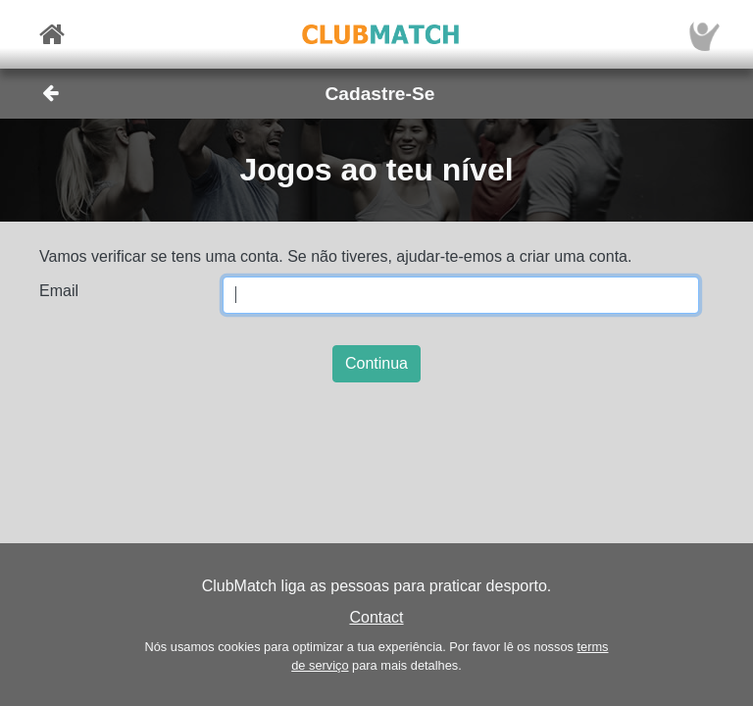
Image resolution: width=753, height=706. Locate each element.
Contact (376, 617)
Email (58, 290)
